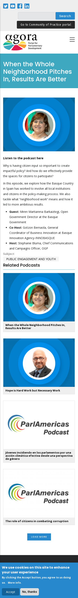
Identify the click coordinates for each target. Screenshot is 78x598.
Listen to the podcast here (23, 158)
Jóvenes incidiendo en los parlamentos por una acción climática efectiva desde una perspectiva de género (39, 456)
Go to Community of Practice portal (46, 24)
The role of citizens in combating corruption (36, 521)
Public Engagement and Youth (31, 259)
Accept (10, 592)
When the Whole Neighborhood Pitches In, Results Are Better (35, 326)
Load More (39, 536)
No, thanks (29, 592)
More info (14, 583)
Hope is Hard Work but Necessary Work (32, 390)
